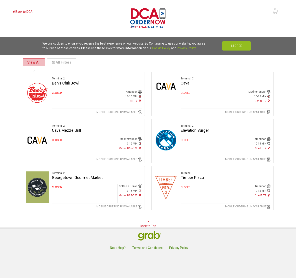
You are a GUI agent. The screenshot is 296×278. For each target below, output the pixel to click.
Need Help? (118, 248)
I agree (236, 46)
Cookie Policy (161, 48)
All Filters (62, 62)
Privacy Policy (186, 48)
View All (33, 62)
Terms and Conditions (147, 248)
